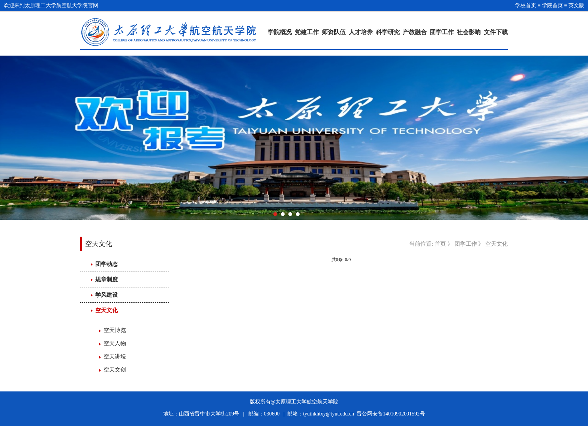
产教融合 (415, 32)
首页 (440, 244)
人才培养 (361, 32)
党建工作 (307, 32)
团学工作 (442, 32)
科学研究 (388, 32)
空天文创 (115, 370)
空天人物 (115, 343)
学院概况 (280, 32)
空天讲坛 (115, 356)
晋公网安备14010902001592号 (391, 414)
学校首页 (525, 5)
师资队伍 (334, 32)
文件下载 (496, 32)
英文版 (576, 5)
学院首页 (552, 5)
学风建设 (106, 295)
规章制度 (106, 279)
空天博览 (115, 330)
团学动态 (106, 264)
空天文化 (106, 310)
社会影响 (469, 32)
